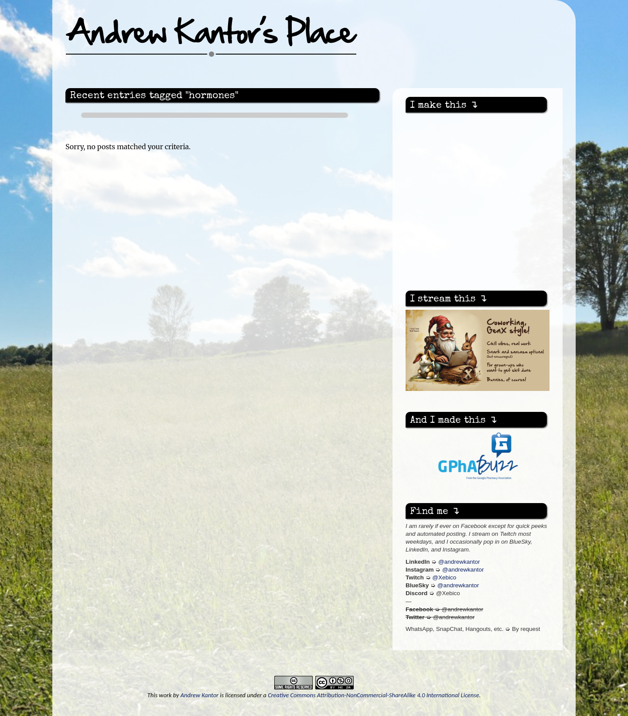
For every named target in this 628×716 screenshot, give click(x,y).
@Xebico (444, 577)
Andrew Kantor (199, 695)
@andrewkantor (459, 561)
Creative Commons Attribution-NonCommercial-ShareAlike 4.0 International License (373, 695)
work (165, 695)
